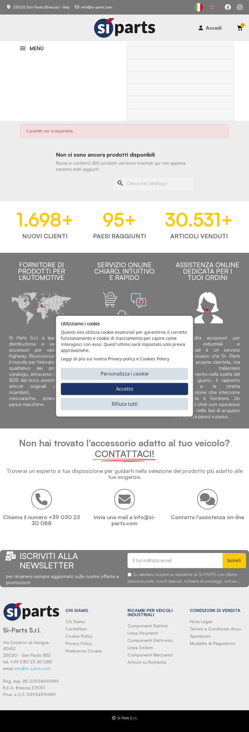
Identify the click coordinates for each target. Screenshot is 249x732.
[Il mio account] (210, 28)
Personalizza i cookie (124, 373)
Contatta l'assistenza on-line (207, 517)
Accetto (124, 389)
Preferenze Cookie (83, 650)
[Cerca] (153, 183)
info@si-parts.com (32, 668)
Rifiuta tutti (125, 404)
